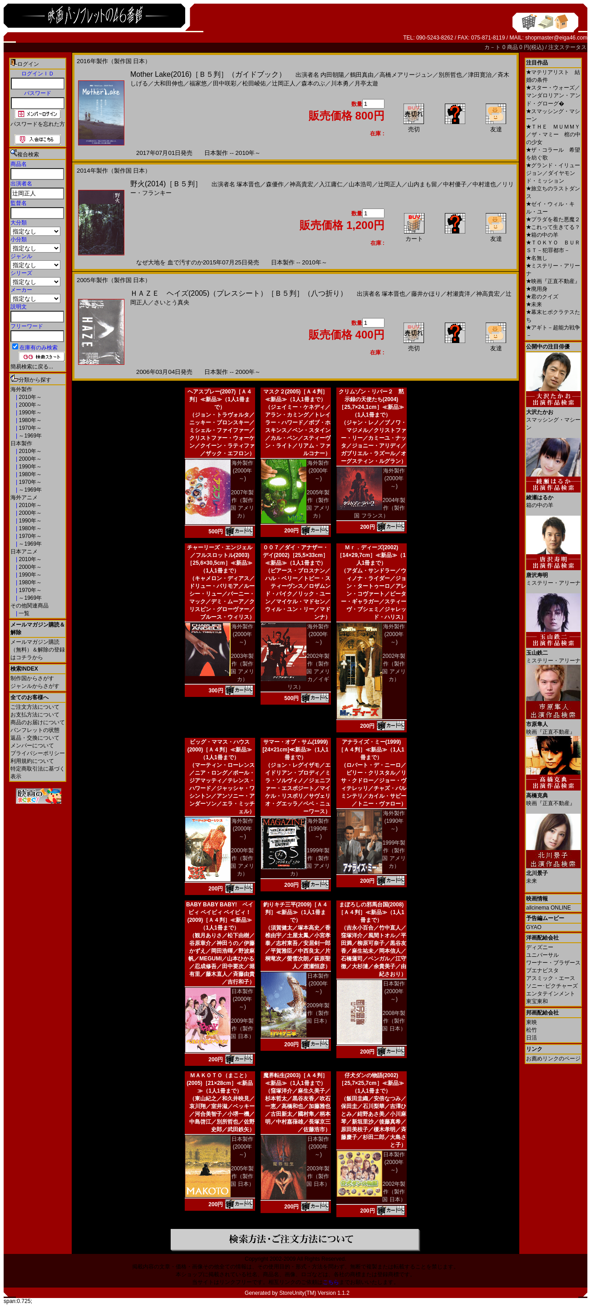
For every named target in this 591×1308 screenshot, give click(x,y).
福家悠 (198, 83)
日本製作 (21, 443)
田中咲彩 (224, 83)
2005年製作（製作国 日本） (242, 1176)
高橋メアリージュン (406, 74)
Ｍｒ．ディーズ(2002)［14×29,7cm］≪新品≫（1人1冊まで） (371, 555)
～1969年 (29, 436)
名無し (536, 258)
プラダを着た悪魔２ (553, 219)
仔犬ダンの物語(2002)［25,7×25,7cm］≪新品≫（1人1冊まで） (371, 1083)
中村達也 (484, 184)
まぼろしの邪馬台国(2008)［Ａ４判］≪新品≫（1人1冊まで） (371, 912)
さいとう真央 (171, 302)
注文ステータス (567, 47)
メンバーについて (32, 745)
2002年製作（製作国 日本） (393, 1192)
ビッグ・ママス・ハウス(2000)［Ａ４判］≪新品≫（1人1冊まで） (219, 750)
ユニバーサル (542, 955)
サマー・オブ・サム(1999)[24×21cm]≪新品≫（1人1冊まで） (295, 750)
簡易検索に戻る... (31, 366)
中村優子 (455, 184)
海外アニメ (24, 497)
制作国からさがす (32, 678)
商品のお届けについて (37, 722)
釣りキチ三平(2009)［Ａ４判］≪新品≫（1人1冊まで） (295, 912)
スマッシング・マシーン (553, 416)
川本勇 (340, 83)
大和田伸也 (168, 83)
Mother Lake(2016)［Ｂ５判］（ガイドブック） (208, 74)
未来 (534, 304)
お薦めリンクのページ (553, 1058)
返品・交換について (34, 738)
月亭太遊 (366, 83)
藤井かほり (426, 293)
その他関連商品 (29, 605)
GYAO (534, 927)
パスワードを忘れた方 (37, 124)
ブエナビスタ (542, 970)
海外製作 (21, 389)
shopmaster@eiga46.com (556, 38)
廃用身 (536, 289)
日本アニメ (24, 551)
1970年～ (29, 428)
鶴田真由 (362, 74)
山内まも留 (422, 184)
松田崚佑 (254, 83)
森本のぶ (313, 83)
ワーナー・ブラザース (553, 963)
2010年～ (29, 397)
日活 (531, 1037)
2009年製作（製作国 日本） (242, 1028)
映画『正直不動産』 (553, 281)
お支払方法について (34, 714)
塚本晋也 (248, 184)
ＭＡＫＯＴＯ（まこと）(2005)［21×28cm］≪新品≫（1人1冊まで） (220, 1083)
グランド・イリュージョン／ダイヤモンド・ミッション (553, 173)
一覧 (23, 613)
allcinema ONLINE (548, 908)
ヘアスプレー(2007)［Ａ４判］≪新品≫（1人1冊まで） (219, 399)
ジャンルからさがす (34, 686)
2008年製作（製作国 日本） (393, 1021)
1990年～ (29, 412)
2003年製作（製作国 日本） (318, 1176)
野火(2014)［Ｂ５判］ (166, 184)
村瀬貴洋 (458, 293)
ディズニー (539, 947)
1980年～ (29, 420)
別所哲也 (450, 74)
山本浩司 (360, 184)
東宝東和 (537, 1001)
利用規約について (32, 761)
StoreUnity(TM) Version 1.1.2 (314, 1293)
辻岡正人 (284, 83)
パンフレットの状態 (34, 730)
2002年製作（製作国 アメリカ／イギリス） (308, 671)
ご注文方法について (34, 707)
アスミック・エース (550, 978)
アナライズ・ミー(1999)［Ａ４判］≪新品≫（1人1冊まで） (371, 750)
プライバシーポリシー (37, 753)
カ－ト (493, 47)
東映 (531, 1022)
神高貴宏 (301, 184)
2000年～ (29, 405)
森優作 (275, 184)
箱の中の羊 (542, 235)
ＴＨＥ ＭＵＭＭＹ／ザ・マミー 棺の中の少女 (553, 134)
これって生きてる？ (553, 227)
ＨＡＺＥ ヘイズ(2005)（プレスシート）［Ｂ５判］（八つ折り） (238, 293)
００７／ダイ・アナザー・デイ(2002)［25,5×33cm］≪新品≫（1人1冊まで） (295, 555)
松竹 (531, 1030)
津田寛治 (480, 74)
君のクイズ (542, 296)
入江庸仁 (331, 184)
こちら (331, 1282)
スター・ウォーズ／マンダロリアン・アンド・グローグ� (553, 96)
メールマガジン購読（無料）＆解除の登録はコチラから (37, 650)
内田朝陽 (332, 74)
